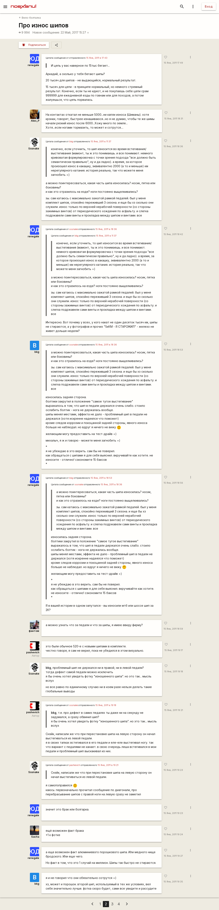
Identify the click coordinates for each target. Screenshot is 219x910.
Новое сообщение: (46, 32)
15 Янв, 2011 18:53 (173, 350)
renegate (33, 65)
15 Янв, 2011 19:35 (173, 881)
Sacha (35, 836)
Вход (209, 6)
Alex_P (35, 120)
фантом (34, 630)
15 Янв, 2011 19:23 (173, 770)
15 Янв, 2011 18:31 (173, 118)
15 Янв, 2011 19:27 (173, 856)
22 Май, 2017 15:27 (75, 32)
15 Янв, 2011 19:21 (173, 710)
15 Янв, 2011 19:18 (173, 671)
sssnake (73, 229)
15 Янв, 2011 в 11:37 (101, 141)
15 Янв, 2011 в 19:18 (105, 705)
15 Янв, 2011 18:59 (173, 629)
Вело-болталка (30, 17)
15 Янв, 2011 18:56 (173, 483)
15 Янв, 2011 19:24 (173, 834)
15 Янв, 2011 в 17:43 (96, 58)
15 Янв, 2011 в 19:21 (108, 765)
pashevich (32, 652)
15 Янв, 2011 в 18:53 (101, 478)
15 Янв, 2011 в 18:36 (106, 229)
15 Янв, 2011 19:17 (174, 650)
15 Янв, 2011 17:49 (173, 63)
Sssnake (33, 148)
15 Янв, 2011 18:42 (173, 234)
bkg (71, 141)
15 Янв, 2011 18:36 (173, 146)
